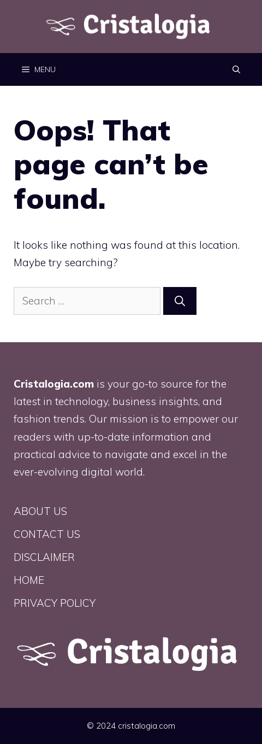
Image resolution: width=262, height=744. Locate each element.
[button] (236, 69)
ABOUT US (40, 511)
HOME (29, 580)
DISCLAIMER (44, 557)
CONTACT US (47, 534)
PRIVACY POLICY (55, 603)
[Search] (179, 301)
